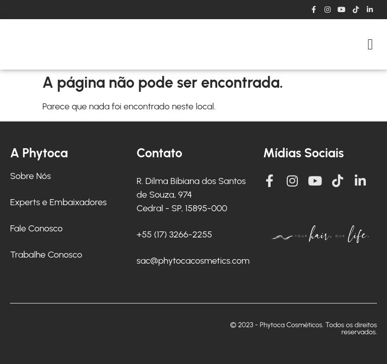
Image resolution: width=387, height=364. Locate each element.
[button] (370, 44)
